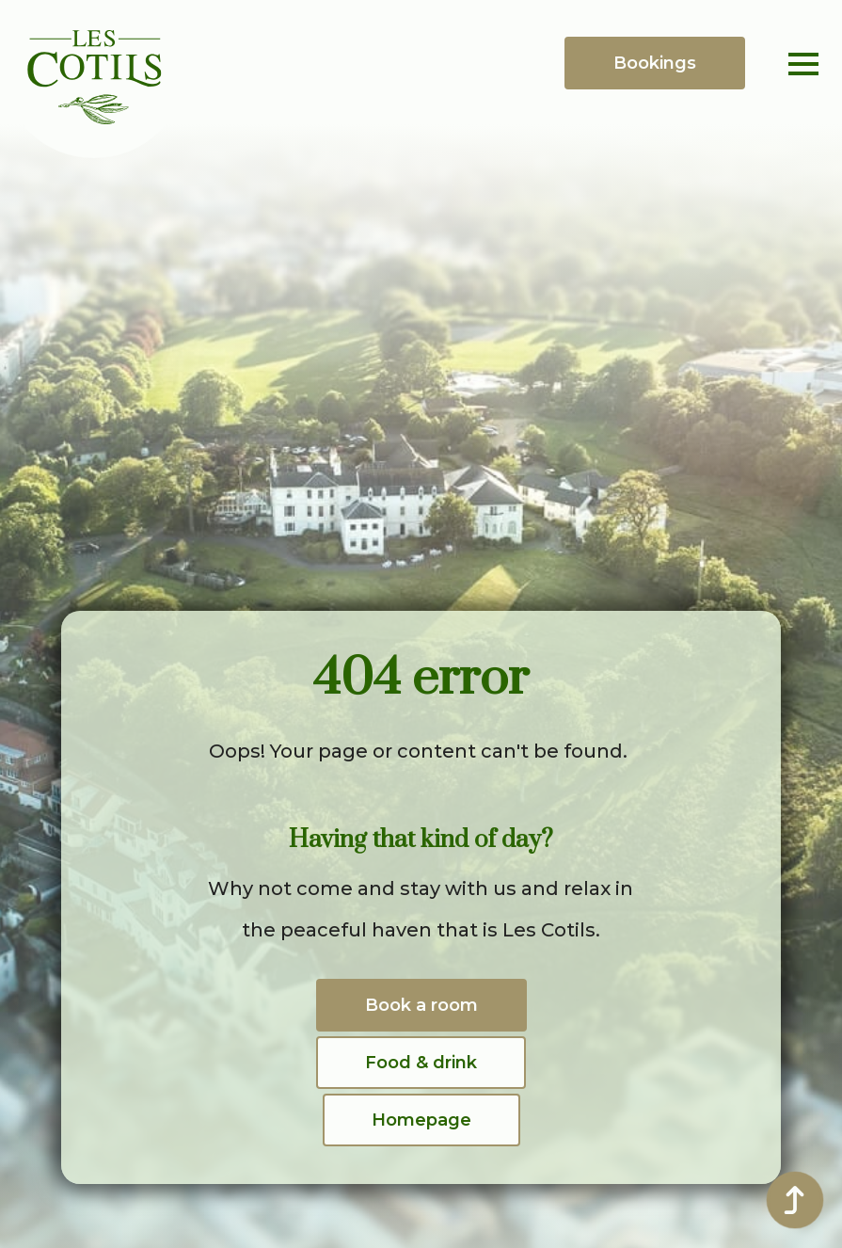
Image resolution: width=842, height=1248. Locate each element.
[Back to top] (795, 1200)
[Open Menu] (803, 64)
